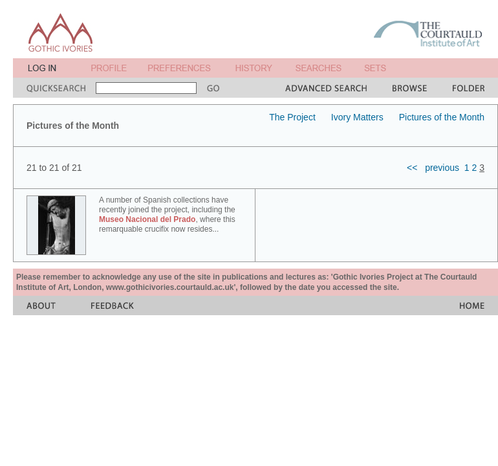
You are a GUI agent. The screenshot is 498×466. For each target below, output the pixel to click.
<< (412, 167)
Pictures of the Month (441, 117)
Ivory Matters (357, 117)
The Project (292, 117)
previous (442, 167)
